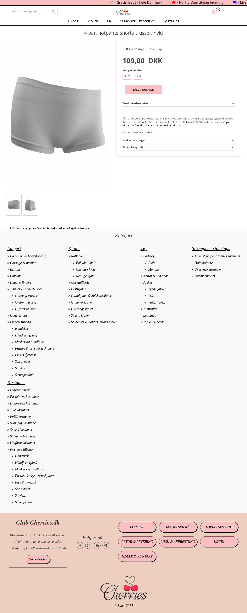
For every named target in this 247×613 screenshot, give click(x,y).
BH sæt (15, 269)
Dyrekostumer (20, 390)
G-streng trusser (26, 302)
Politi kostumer (20, 416)
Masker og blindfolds (30, 342)
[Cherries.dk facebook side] (80, 545)
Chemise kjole (86, 269)
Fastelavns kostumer (24, 397)
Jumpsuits (150, 309)
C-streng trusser (26, 296)
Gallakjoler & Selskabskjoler (91, 296)
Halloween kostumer (24, 403)
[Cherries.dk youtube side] (97, 545)
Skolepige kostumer (23, 423)
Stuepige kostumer (23, 436)
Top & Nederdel (154, 322)
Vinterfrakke (156, 302)
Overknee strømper (208, 269)
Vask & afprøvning (178, 542)
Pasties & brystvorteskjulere (34, 348)
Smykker (21, 368)
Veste (151, 296)
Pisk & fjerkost (25, 355)
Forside (17, 228)
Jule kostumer (19, 410)
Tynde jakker (157, 289)
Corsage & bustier (23, 263)
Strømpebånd (24, 375)
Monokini (155, 269)
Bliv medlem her (38, 559)
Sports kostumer (21, 430)
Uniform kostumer (23, 443)
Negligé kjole (85, 276)
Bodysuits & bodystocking (28, 256)
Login (219, 542)
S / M (127, 76)
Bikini (152, 263)
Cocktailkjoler (81, 282)
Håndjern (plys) (26, 335)
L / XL (138, 76)
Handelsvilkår (178, 527)
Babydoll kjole (86, 263)
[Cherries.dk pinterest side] (105, 545)
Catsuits (15, 276)
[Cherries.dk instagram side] (88, 545)
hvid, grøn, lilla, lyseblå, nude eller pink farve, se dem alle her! (177, 123)
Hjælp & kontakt (137, 556)
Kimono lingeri (20, 282)
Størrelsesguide (219, 527)
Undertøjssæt (19, 315)
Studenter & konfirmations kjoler (94, 322)
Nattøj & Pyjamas (155, 276)
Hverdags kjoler (82, 309)
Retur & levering (137, 542)
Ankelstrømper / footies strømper (217, 256)
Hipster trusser (25, 309)
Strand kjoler (80, 315)
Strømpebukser (205, 276)
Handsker (22, 328)
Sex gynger (22, 361)
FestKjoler (78, 289)
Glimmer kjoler (81, 302)
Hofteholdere (204, 263)
